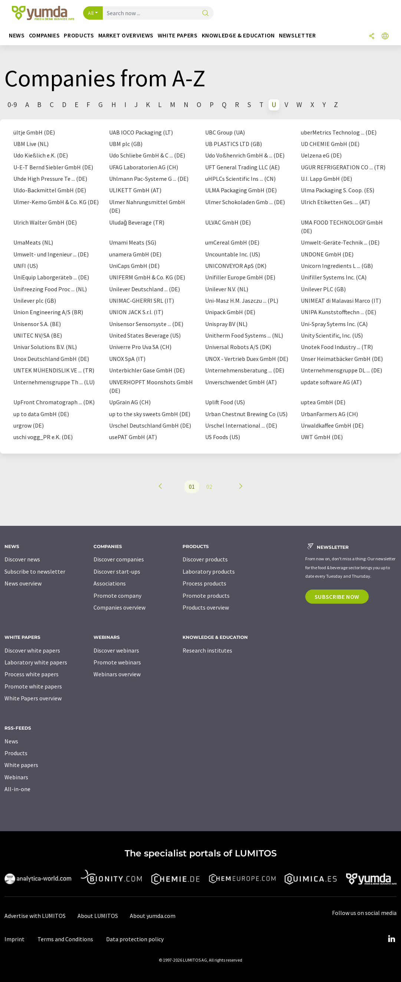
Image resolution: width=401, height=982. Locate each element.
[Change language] (385, 36)
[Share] (372, 36)
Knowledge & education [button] (238, 35)
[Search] (205, 13)
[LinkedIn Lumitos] (391, 939)
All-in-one (17, 789)
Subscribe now (337, 596)
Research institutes (207, 650)
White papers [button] (178, 35)
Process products (204, 583)
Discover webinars (116, 650)
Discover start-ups (116, 571)
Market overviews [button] (126, 35)
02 (209, 486)
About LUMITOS (98, 915)
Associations (109, 583)
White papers (21, 765)
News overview (23, 583)
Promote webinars (117, 662)
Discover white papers (32, 650)
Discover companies (118, 559)
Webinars (16, 777)
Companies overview (119, 607)
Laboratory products (209, 571)
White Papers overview (33, 698)
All (91, 13)
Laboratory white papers (35, 662)
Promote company (117, 595)
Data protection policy (135, 939)
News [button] (17, 35)
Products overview (206, 607)
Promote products (206, 595)
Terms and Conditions (65, 939)
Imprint (14, 939)
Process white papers (31, 674)
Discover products (205, 559)
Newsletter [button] (297, 35)
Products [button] (79, 35)
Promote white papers (33, 686)
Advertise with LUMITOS (35, 915)
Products (15, 753)
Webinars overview (117, 674)
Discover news (22, 559)
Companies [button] (44, 35)
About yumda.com (152, 915)
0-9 (12, 104)
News (11, 741)
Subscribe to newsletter (34, 571)
